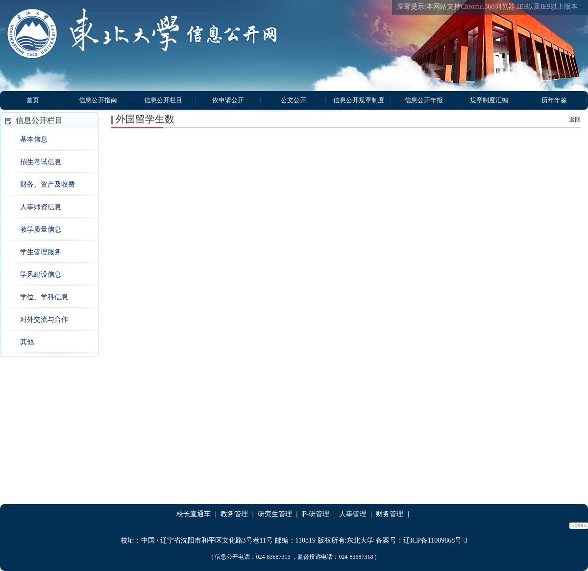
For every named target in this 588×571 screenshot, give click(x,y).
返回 (575, 119)
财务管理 (389, 514)
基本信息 (34, 139)
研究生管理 (275, 514)
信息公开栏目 (163, 100)
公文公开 (293, 100)
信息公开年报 (424, 100)
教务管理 (234, 514)
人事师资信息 (40, 207)
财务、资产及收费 (47, 184)
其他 (27, 342)
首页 (32, 100)
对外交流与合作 (44, 319)
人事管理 (353, 514)
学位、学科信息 (44, 297)
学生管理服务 (40, 252)
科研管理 (315, 514)
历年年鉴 (554, 100)
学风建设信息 (40, 274)
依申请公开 (228, 100)
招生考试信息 (40, 162)
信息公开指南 (98, 100)
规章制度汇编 (489, 100)
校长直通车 (193, 514)
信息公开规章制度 (358, 100)
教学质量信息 (40, 229)
